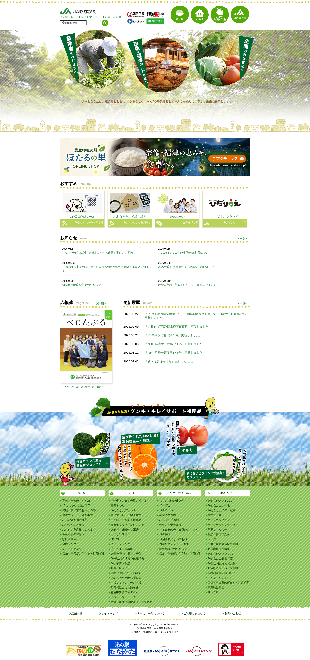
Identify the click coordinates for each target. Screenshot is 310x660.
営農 (82, 493)
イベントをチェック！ (124, 597)
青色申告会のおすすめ (76, 500)
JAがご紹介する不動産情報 (127, 558)
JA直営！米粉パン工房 (125, 529)
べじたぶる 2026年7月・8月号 (85, 386)
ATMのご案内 (167, 515)
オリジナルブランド (220, 519)
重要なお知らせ (217, 529)
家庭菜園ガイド (72, 539)
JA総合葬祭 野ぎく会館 (126, 553)
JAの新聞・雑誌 (120, 563)
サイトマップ (89, 17)
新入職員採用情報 (219, 548)
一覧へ (244, 238)
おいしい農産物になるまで (78, 529)
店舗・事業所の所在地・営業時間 (83, 553)
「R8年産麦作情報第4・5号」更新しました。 (175, 352)
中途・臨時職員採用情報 (223, 544)
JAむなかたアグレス (123, 510)
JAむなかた (227, 493)
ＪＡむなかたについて (150, 613)
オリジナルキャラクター (223, 524)
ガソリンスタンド (122, 534)
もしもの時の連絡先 (171, 500)
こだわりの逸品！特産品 (126, 519)
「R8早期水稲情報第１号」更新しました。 (173, 335)
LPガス (115, 539)
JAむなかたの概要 (219, 505)
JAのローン (166, 510)
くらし (131, 493)
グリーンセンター (73, 548)
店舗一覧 (68, 17)
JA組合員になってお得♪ (125, 572)
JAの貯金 (165, 505)
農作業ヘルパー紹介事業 (77, 515)
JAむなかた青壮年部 (75, 519)
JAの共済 (165, 534)
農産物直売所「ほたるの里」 (129, 524)
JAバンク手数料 (169, 519)
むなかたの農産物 (73, 524)
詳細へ (102, 303)
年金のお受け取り (170, 524)
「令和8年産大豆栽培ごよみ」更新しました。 (175, 344)
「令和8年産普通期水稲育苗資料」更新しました (177, 326)
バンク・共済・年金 (179, 493)
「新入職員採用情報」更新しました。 (170, 361)
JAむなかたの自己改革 (76, 505)
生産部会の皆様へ (73, 534)
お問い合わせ (113, 17)
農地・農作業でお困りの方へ (80, 510)
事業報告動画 (216, 587)
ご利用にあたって (194, 613)
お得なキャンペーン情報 (126, 582)
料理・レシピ (119, 568)
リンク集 (213, 592)
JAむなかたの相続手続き (126, 577)
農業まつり (118, 505)
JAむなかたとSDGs (220, 500)
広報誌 (212, 539)
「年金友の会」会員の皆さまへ (130, 500)
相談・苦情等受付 (219, 534)
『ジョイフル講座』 (123, 548)
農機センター (70, 544)
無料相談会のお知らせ (124, 587)
